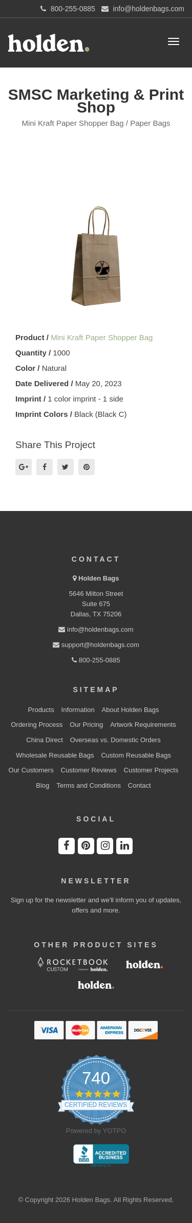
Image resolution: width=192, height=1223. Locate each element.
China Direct (44, 740)
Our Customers (31, 770)
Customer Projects (151, 770)
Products (41, 710)
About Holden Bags (130, 710)
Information (78, 710)
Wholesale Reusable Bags (55, 755)
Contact (139, 785)
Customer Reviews (89, 770)
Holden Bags (98, 578)
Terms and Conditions (88, 785)
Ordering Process (36, 724)
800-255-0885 (96, 660)
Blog (42, 785)
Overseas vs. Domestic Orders (115, 740)
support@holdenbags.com (96, 645)
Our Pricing (86, 724)
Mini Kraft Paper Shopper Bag (102, 337)
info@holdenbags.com (95, 629)
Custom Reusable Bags (136, 755)
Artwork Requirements (143, 724)
